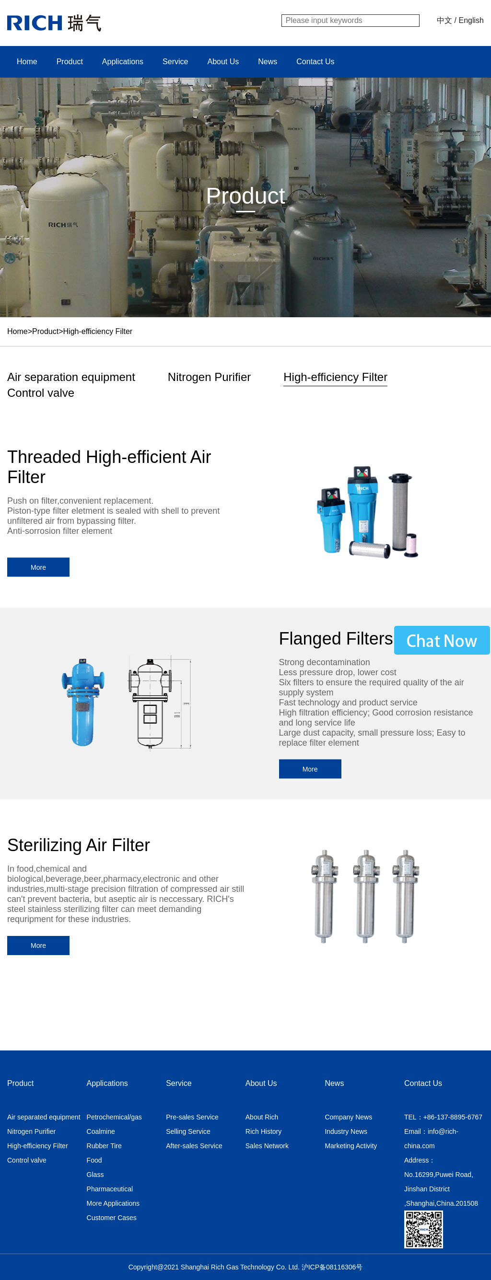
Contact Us (315, 62)
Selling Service (188, 1131)
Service (175, 62)
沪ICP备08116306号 (332, 1267)
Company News (348, 1117)
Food (94, 1160)
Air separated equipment (44, 1117)
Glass (95, 1174)
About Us (223, 62)
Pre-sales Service (192, 1117)
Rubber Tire (104, 1146)
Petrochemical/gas (114, 1117)
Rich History (263, 1131)
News (267, 62)
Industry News (346, 1131)
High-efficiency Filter (98, 331)
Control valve (40, 392)
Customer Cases (112, 1218)
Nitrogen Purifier (209, 376)
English (471, 20)
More (38, 567)
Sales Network (267, 1146)
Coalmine (101, 1131)
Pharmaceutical (110, 1189)
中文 (444, 20)
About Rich (262, 1117)
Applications (122, 62)
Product (70, 62)
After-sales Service (194, 1146)
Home (27, 62)
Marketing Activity (351, 1146)
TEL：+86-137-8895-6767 (443, 1117)
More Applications (113, 1203)
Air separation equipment (71, 376)
